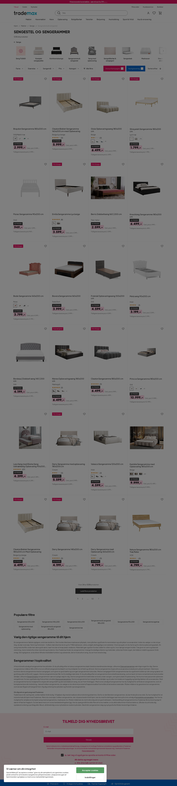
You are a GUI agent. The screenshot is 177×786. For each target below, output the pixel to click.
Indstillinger (90, 777)
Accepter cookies (90, 770)
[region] (55, 773)
